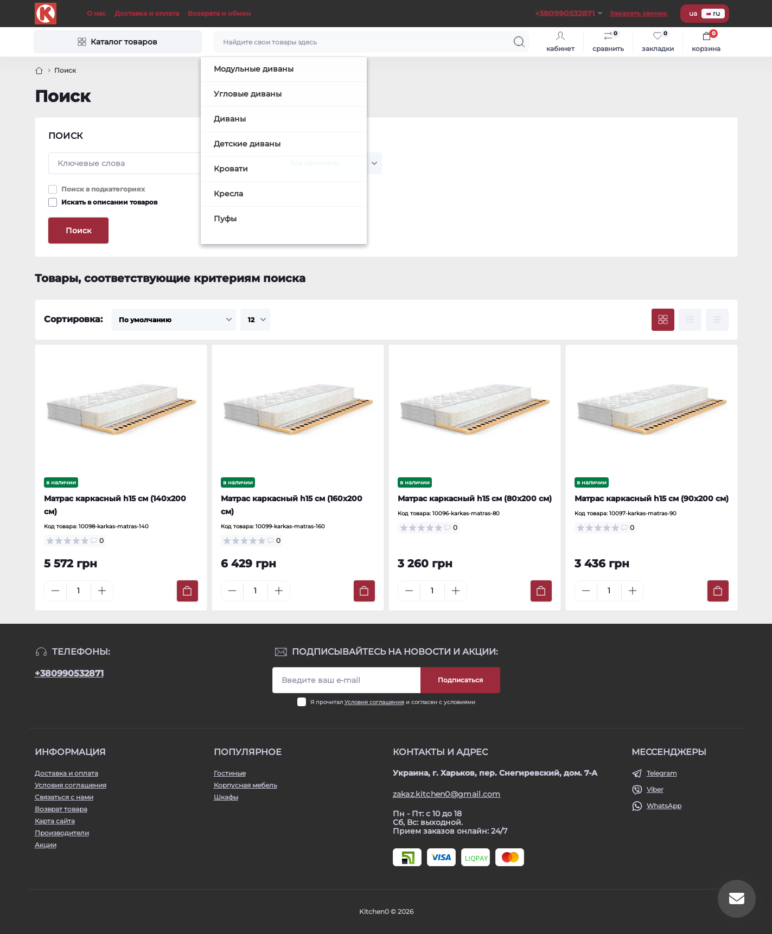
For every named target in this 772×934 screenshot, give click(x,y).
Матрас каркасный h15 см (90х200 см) (652, 498)
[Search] (519, 41)
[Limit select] (255, 320)
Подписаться (460, 680)
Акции (45, 845)
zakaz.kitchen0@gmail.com (447, 794)
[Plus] (102, 590)
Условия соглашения (374, 702)
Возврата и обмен (219, 13)
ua (693, 13)
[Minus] (55, 590)
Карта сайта (55, 821)
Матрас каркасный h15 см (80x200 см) (475, 498)
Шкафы (226, 797)
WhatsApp (664, 806)
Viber (655, 789)
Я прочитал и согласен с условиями (392, 702)
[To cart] (187, 591)
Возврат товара (61, 809)
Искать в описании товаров (109, 202)
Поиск (78, 230)
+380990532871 (69, 673)
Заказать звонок (638, 13)
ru (713, 13)
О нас (96, 13)
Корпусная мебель (245, 785)
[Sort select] (173, 320)
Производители (62, 833)
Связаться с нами (64, 797)
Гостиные (230, 773)
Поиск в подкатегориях (103, 189)
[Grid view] (663, 320)
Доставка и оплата (146, 13)
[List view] (690, 320)
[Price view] (717, 320)
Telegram (662, 773)
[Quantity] (78, 591)
